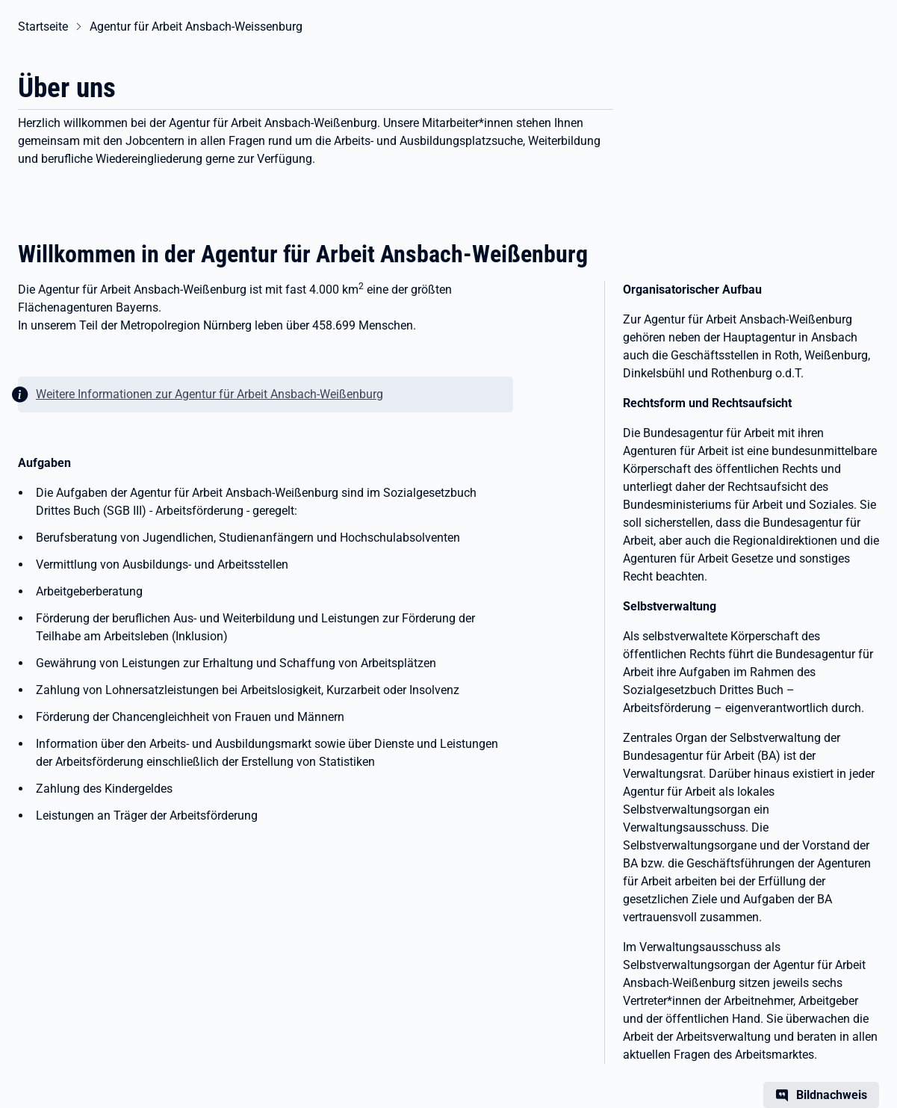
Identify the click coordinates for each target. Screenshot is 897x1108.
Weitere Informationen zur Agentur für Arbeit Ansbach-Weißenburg (209, 394)
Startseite (43, 26)
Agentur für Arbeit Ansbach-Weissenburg (196, 26)
